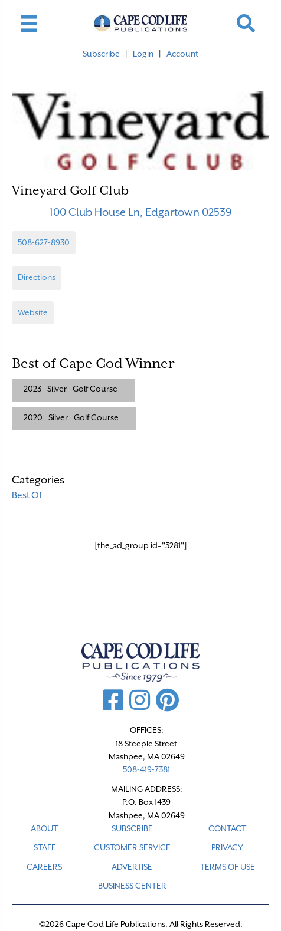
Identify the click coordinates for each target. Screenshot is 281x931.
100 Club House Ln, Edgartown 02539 (141, 212)
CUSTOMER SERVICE (132, 847)
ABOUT (44, 828)
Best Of (27, 495)
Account (182, 53)
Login (143, 53)
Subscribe (101, 53)
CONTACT (227, 828)
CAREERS (44, 866)
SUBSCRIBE (132, 828)
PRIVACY (227, 847)
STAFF (44, 847)
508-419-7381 (146, 769)
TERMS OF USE (227, 866)
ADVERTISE (132, 866)
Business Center (132, 885)
